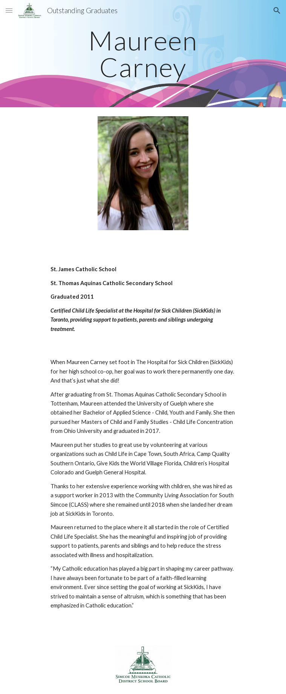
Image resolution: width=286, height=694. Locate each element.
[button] (9, 10)
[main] (143, 53)
